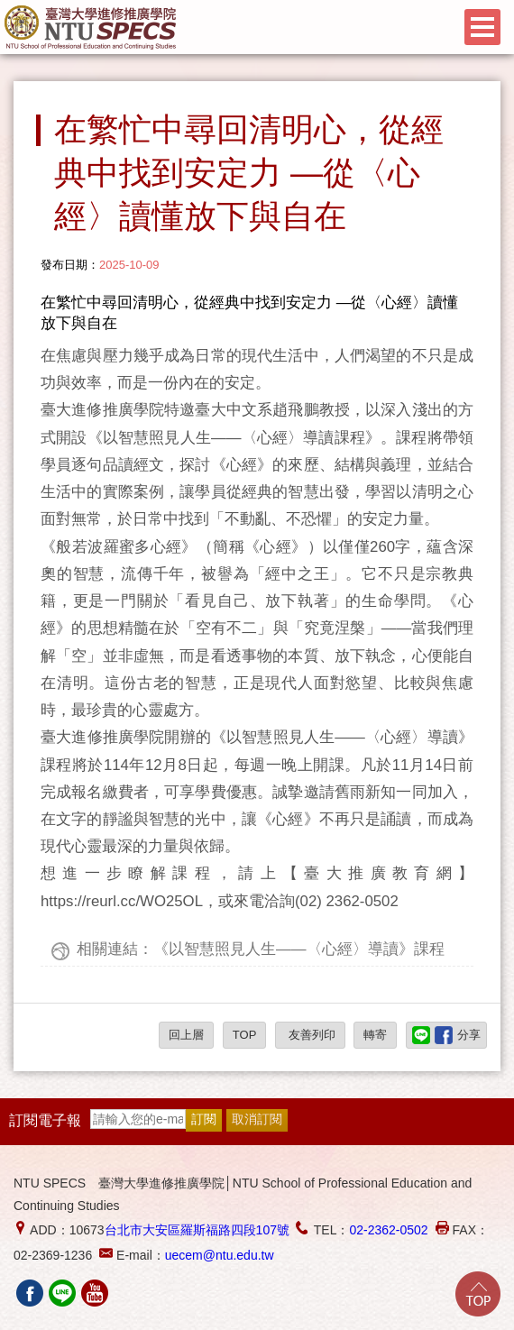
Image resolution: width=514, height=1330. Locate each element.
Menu (482, 27)
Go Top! (477, 1293)
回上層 (186, 1034)
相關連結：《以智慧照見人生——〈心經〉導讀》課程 (261, 949)
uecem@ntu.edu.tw (219, 1255)
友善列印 (310, 1034)
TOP (245, 1034)
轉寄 (375, 1034)
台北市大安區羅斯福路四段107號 (197, 1230)
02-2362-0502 (388, 1230)
